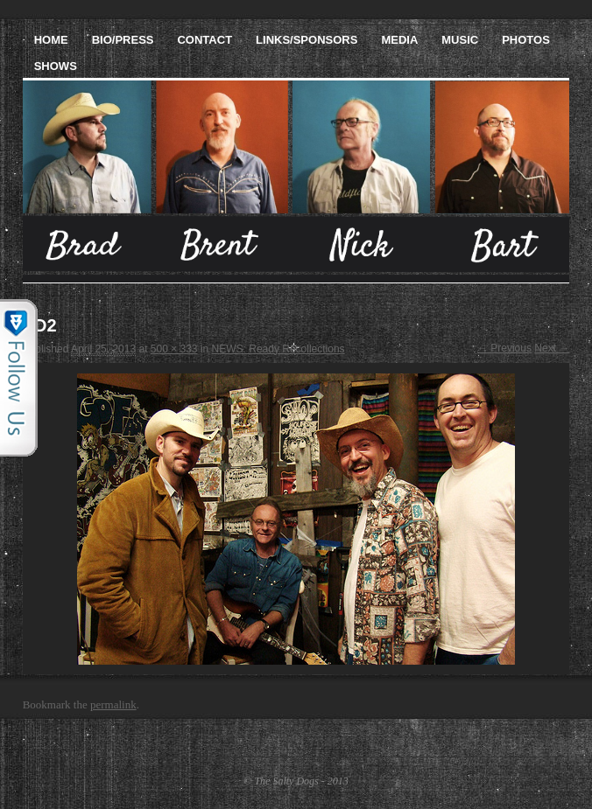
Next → (551, 348)
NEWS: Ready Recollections (278, 349)
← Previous (504, 348)
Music (459, 39)
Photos (526, 39)
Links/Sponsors (306, 39)
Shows (55, 66)
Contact (204, 39)
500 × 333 (174, 349)
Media (399, 39)
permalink (113, 704)
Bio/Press (123, 39)
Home (51, 39)
